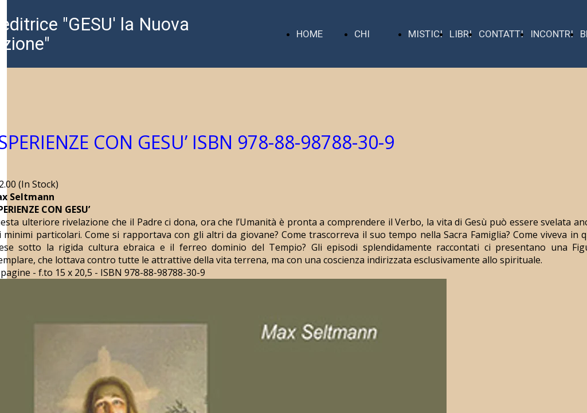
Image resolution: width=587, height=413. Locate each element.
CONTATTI (501, 34)
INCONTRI (551, 34)
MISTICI (425, 34)
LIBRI (460, 34)
